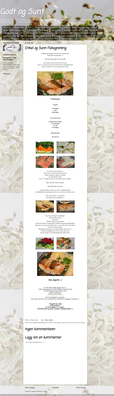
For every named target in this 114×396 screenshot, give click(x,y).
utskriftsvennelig (80, 322)
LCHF (54, 322)
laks (47, 322)
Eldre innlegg (81, 387)
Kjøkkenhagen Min (46, 33)
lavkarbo (50, 322)
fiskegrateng (35, 322)
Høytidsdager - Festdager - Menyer (14, 27)
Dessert (30, 36)
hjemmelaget (42, 322)
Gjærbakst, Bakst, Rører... (88, 33)
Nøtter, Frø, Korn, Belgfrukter (93, 30)
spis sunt (73, 322)
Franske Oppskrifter (84, 36)
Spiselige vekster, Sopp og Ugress (13, 30)
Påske (30, 27)
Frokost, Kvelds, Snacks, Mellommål (66, 33)
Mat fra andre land (98, 36)
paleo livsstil (65, 322)
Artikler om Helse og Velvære (70, 39)
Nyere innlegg (30, 387)
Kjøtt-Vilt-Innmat (32, 30)
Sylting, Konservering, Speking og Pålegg (84, 27)
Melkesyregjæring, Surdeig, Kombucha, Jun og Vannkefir (52, 27)
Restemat (16, 39)
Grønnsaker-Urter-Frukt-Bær (72, 30)
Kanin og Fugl (44, 30)
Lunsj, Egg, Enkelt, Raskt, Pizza (12, 33)
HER (64, 59)
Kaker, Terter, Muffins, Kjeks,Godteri (14, 36)
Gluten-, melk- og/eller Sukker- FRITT (46, 39)
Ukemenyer (6, 39)
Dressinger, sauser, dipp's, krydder (64, 36)
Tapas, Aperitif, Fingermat (43, 36)
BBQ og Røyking (27, 39)
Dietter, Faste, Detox (32, 33)
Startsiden (55, 387)
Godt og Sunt (22, 12)
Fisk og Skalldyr (56, 30)
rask (70, 322)
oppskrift (59, 322)
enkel (30, 322)
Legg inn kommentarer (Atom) (38, 391)
